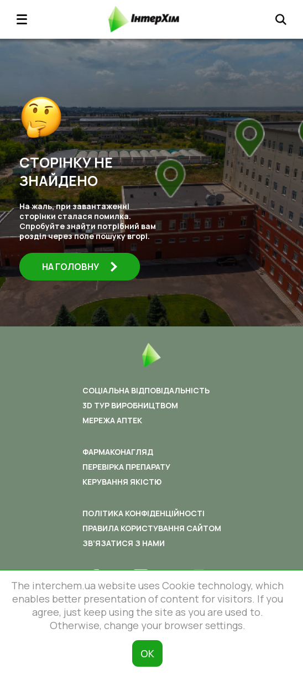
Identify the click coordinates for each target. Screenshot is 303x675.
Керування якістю (121, 481)
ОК (147, 653)
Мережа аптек (112, 420)
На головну (79, 267)
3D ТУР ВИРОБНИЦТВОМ (130, 405)
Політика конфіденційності (143, 513)
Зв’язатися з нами (123, 543)
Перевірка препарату (126, 466)
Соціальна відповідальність (146, 390)
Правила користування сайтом (151, 528)
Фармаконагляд (117, 451)
